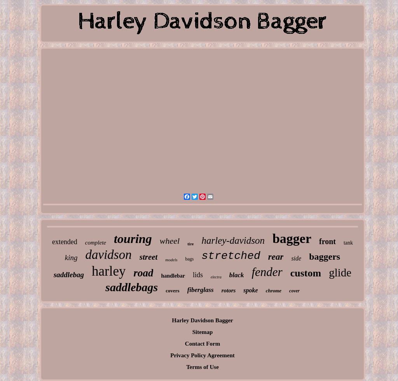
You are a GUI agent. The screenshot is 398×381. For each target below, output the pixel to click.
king (71, 257)
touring (133, 239)
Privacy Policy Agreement (202, 355)
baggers (324, 257)
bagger (291, 238)
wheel (170, 241)
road (143, 273)
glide (340, 272)
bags (189, 259)
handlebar (173, 276)
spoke (250, 290)
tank (348, 243)
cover (294, 291)
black (236, 275)
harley (109, 271)
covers (172, 291)
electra (216, 277)
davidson (109, 255)
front (327, 241)
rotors (229, 290)
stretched (231, 256)
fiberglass (200, 290)
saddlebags (131, 287)
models (171, 259)
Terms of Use (202, 367)
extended (64, 242)
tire (190, 243)
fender (266, 272)
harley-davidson (232, 240)
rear (276, 257)
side (296, 258)
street (149, 257)
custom (305, 273)
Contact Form (202, 344)
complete (95, 242)
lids (198, 275)
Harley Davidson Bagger (202, 320)
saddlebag (69, 275)
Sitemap (202, 332)
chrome (273, 291)
